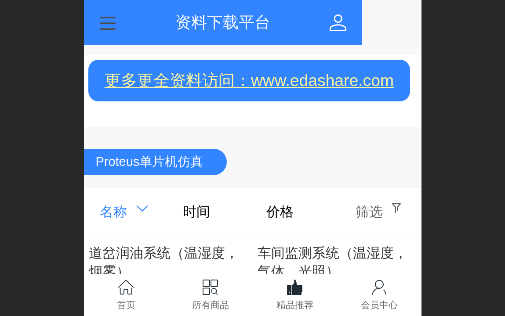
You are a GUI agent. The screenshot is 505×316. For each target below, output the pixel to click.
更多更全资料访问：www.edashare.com (249, 80)
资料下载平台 (252, 22)
